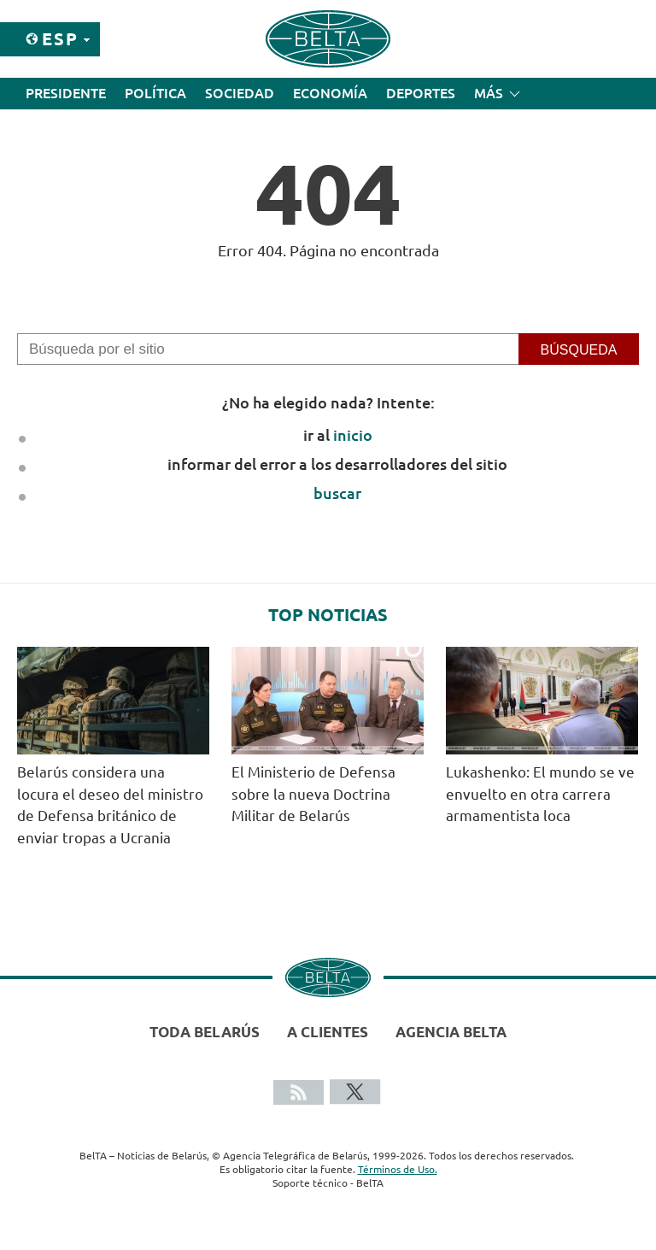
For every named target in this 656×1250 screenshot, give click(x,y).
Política (155, 93)
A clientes (327, 1032)
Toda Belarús (204, 1032)
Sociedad (239, 93)
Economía (330, 93)
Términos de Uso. (397, 1169)
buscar (337, 493)
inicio (352, 434)
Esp (60, 39)
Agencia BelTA (451, 1032)
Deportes (420, 93)
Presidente (66, 93)
